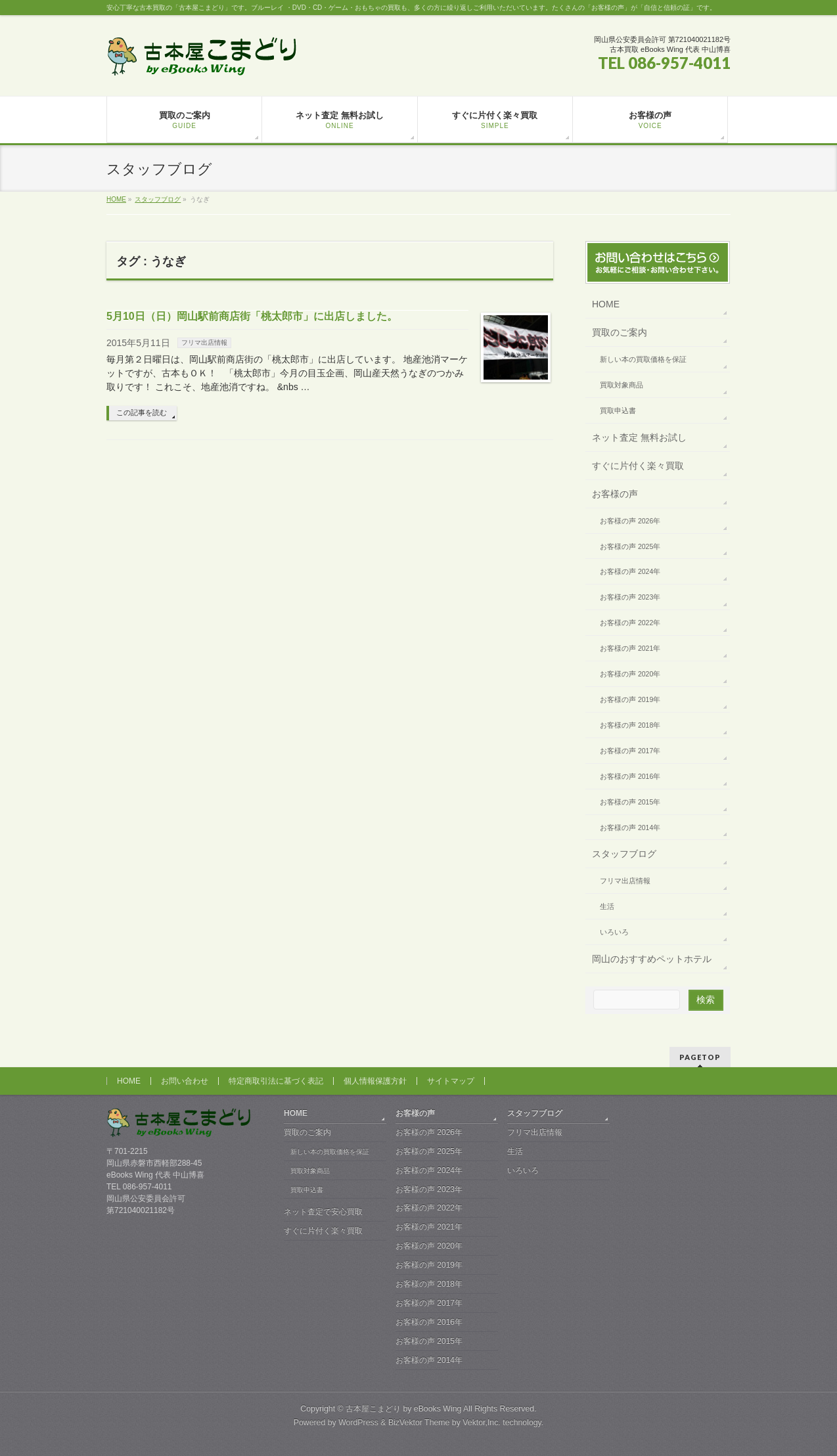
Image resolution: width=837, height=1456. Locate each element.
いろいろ (614, 932)
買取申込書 (618, 410)
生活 (607, 906)
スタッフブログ (624, 854)
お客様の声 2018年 (630, 725)
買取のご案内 (619, 332)
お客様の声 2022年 (630, 623)
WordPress (358, 1422)
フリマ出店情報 (204, 342)
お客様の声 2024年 (630, 571)
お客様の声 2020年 (630, 674)
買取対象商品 (621, 385)
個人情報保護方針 (375, 1081)
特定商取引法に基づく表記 (276, 1081)
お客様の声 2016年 (630, 776)
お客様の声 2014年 (630, 827)
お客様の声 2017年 (630, 751)
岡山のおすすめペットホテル (652, 959)
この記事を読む (141, 412)
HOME (606, 304)
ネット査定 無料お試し (639, 437)
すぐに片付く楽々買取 (638, 465)
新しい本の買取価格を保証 (643, 359)
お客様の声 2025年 (630, 546)
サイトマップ (450, 1081)
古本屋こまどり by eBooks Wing (403, 1408)
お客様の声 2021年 (630, 648)
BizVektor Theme (419, 1422)
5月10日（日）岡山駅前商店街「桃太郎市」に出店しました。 (251, 316)
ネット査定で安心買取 (323, 1211)
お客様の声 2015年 (630, 802)
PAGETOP (700, 1057)
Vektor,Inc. (482, 1422)
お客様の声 (615, 494)
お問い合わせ (184, 1081)
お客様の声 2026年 (630, 521)
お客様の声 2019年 (630, 699)
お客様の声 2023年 (630, 597)
